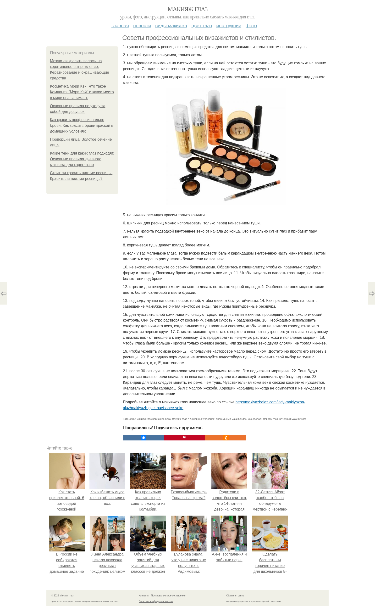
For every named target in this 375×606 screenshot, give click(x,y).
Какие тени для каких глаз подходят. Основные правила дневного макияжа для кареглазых (82, 159)
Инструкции (228, 25)
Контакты (144, 595)
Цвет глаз (202, 25)
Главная (120, 25)
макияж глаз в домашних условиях (193, 418)
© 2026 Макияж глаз (62, 595)
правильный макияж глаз (231, 418)
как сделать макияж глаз (263, 418)
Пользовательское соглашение (168, 595)
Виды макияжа (171, 25)
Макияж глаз (188, 9)
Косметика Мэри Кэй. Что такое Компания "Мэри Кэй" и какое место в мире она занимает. (82, 92)
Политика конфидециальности (156, 601)
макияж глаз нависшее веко (154, 418)
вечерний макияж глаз (292, 418)
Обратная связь (235, 595)
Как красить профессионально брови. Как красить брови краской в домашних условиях (81, 125)
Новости (142, 25)
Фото (251, 25)
